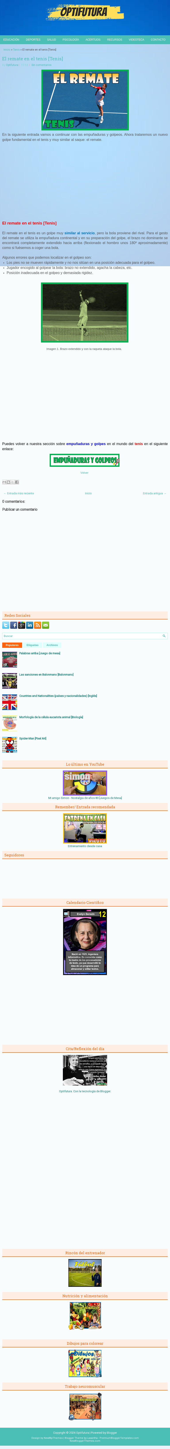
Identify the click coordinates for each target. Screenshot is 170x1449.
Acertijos (93, 39)
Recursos (114, 39)
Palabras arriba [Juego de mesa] (39, 653)
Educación (11, 39)
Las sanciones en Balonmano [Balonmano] (46, 674)
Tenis (16, 49)
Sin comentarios (41, 65)
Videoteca (136, 39)
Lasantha (92, 1438)
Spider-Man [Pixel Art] (32, 738)
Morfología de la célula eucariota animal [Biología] (51, 717)
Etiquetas (33, 645)
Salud (51, 39)
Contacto (158, 39)
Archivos (52, 645)
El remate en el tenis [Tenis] (32, 58)
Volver (84, 472)
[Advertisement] (85, 183)
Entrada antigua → (154, 493)
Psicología (71, 39)
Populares (12, 645)
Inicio (7, 49)
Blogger (105, 1091)
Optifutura (12, 65)
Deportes (33, 39)
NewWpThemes (53, 1438)
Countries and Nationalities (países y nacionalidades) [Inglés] (58, 696)
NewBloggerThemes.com (85, 1440)
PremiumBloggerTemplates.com (119, 1438)
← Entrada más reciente (19, 493)
